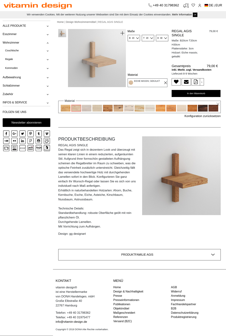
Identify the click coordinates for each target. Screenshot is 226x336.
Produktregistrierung (183, 316)
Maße (131, 31)
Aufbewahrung (12, 77)
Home (60, 22)
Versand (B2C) (122, 321)
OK (195, 15)
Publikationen (121, 304)
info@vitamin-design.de (71, 321)
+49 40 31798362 (166, 5)
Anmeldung (178, 295)
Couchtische (12, 50)
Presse (117, 295)
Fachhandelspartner (183, 304)
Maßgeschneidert (124, 312)
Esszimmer (10, 34)
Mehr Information (182, 14)
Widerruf (176, 291)
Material (133, 74)
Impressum (178, 299)
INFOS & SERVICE (15, 102)
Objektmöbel (121, 308)
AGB (174, 287)
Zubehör (8, 94)
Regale (9, 59)
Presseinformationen (126, 299)
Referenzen (120, 316)
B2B (173, 308)
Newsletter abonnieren (26, 122)
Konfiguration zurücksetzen (203, 116)
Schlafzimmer (11, 85)
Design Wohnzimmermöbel (81, 22)
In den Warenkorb (196, 93)
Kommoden (11, 68)
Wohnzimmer (11, 42)
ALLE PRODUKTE (14, 25)
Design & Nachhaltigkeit (128, 291)
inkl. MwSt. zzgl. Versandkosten (191, 69)
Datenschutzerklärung (184, 312)
